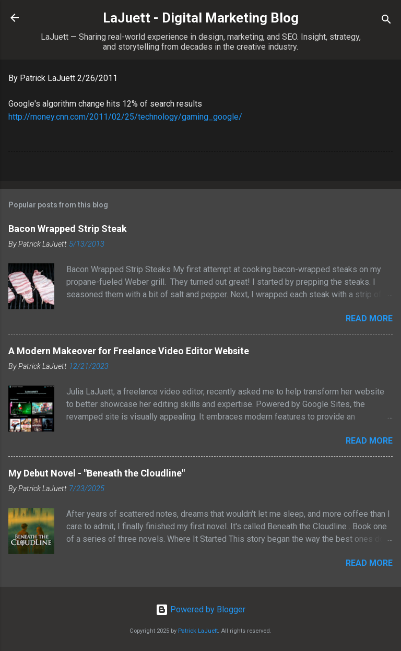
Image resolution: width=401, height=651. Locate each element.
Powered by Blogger (200, 609)
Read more (369, 318)
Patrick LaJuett (198, 630)
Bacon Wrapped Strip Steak (67, 228)
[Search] (386, 21)
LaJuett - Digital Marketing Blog (201, 18)
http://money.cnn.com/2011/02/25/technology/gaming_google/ (125, 117)
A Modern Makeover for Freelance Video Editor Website (128, 350)
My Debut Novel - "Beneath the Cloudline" (96, 473)
